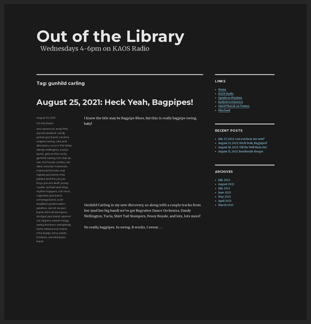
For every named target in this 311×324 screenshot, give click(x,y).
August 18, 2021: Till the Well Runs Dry (242, 147)
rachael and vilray (57, 187)
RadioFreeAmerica (230, 102)
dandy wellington (47, 149)
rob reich (64, 191)
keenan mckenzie (55, 166)
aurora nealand (46, 133)
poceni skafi (52, 183)
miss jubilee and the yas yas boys (50, 179)
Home (222, 89)
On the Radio (45, 123)
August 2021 (226, 184)
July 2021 (224, 188)
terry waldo (59, 233)
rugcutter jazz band (49, 195)
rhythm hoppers (46, 191)
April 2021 (224, 201)
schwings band (46, 199)
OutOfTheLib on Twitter (234, 106)
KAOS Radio (226, 93)
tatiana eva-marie (55, 228)
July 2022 (224, 180)
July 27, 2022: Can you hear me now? (241, 139)
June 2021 (224, 192)
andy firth (62, 128)
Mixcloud (224, 110)
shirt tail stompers (55, 212)
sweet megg (60, 220)
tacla (39, 228)
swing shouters (46, 224)
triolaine (41, 237)
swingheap (64, 224)
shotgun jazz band (48, 216)
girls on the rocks (56, 153)
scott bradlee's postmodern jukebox (50, 204)
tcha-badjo (43, 233)
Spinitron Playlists (230, 98)
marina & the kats (47, 170)
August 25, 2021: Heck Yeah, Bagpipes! (114, 102)
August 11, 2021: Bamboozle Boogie (240, 151)
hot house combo (53, 162)
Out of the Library (110, 36)
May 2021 (224, 196)
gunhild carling (45, 158)
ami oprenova (45, 128)
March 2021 (225, 205)
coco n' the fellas (61, 145)
